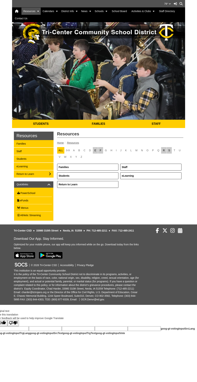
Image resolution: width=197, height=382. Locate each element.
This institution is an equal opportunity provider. (40, 270)
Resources (29, 11)
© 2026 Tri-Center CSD (44, 265)
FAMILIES (98, 123)
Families (64, 167)
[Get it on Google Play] (51, 255)
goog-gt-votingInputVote (110, 333)
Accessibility (67, 265)
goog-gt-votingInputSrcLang (178, 328)
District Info (67, 11)
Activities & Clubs (141, 11)
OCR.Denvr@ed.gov (92, 299)
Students (64, 175)
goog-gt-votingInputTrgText (79, 333)
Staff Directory (167, 11)
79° (167, 3)
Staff (124, 167)
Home (60, 142)
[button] (38, 11)
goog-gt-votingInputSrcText (46, 333)
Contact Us (21, 18)
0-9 (68, 150)
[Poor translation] (13, 323)
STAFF (156, 123)
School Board (119, 11)
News (84, 11)
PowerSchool (26, 193)
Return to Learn (68, 184)
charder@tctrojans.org (34, 292)
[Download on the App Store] (25, 255)
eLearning (128, 175)
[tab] (33, 184)
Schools (99, 11)
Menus (22, 207)
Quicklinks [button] (26, 184)
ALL (61, 150)
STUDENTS (40, 123)
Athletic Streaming (29, 215)
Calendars (48, 11)
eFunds (22, 200)
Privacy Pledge (85, 265)
